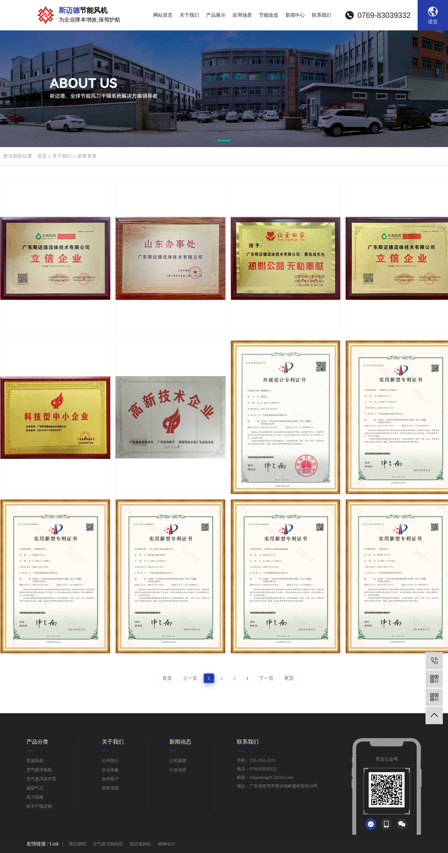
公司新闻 (177, 760)
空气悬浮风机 (39, 770)
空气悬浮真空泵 (41, 779)
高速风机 (34, 760)
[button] (224, 141)
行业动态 (177, 770)
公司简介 (110, 760)
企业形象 (110, 770)
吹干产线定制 (39, 806)
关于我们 (62, 156)
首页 (42, 156)
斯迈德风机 (140, 843)
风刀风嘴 (34, 797)
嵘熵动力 (166, 843)
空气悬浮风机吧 (108, 843)
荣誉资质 (87, 156)
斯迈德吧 (77, 843)
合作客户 (110, 779)
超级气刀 (34, 788)
